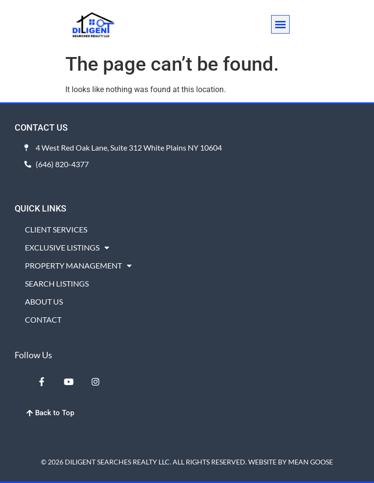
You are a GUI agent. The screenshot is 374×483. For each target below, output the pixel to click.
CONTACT (43, 319)
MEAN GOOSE (310, 462)
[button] (280, 24)
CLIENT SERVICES (56, 229)
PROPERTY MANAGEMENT (78, 265)
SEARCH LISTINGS (57, 283)
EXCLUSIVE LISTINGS (67, 247)
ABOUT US (44, 301)
